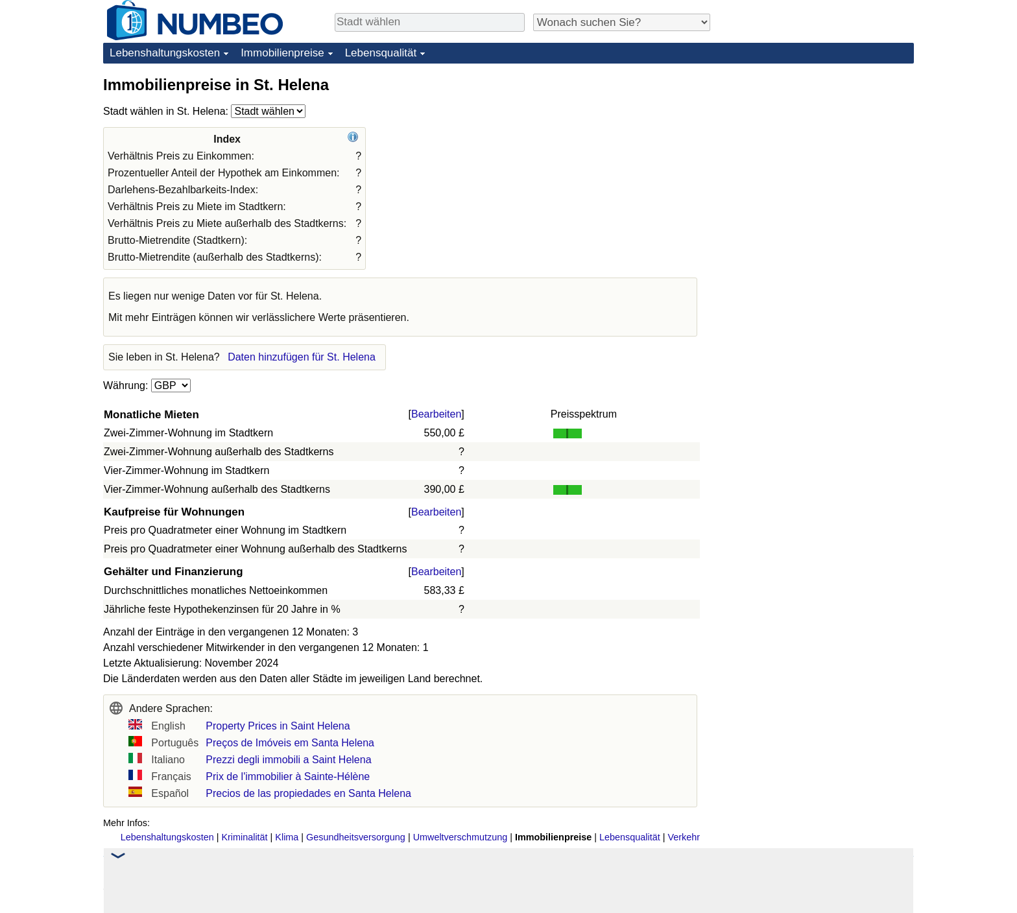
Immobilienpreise (282, 53)
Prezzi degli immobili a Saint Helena (288, 759)
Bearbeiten (436, 414)
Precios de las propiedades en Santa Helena (308, 793)
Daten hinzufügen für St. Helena (302, 356)
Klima (286, 837)
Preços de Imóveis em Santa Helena (290, 742)
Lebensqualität (381, 53)
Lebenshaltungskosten (165, 53)
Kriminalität (244, 837)
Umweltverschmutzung (460, 837)
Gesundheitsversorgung (355, 837)
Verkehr (683, 837)
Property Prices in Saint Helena (278, 725)
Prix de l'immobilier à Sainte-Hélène (288, 776)
